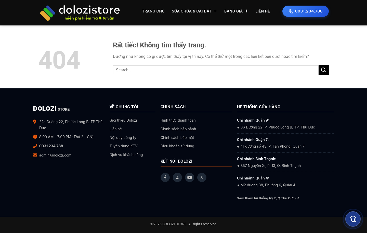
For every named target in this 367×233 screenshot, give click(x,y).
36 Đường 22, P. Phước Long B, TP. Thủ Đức (276, 127)
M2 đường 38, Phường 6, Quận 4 (266, 185)
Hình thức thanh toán (178, 120)
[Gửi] (324, 70)
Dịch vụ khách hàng (126, 154)
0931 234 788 (51, 146)
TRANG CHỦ (153, 11)
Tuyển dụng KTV (124, 146)
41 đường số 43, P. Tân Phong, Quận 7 (271, 146)
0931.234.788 (306, 11)
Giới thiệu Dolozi (123, 120)
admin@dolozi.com (55, 155)
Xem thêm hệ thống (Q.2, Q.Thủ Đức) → (268, 198)
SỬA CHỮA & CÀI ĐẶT (194, 11)
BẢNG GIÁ (236, 11)
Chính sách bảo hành (178, 129)
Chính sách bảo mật (177, 137)
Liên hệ (116, 129)
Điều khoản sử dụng (177, 146)
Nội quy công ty (123, 137)
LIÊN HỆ (263, 11)
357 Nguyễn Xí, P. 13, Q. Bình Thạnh (269, 165)
